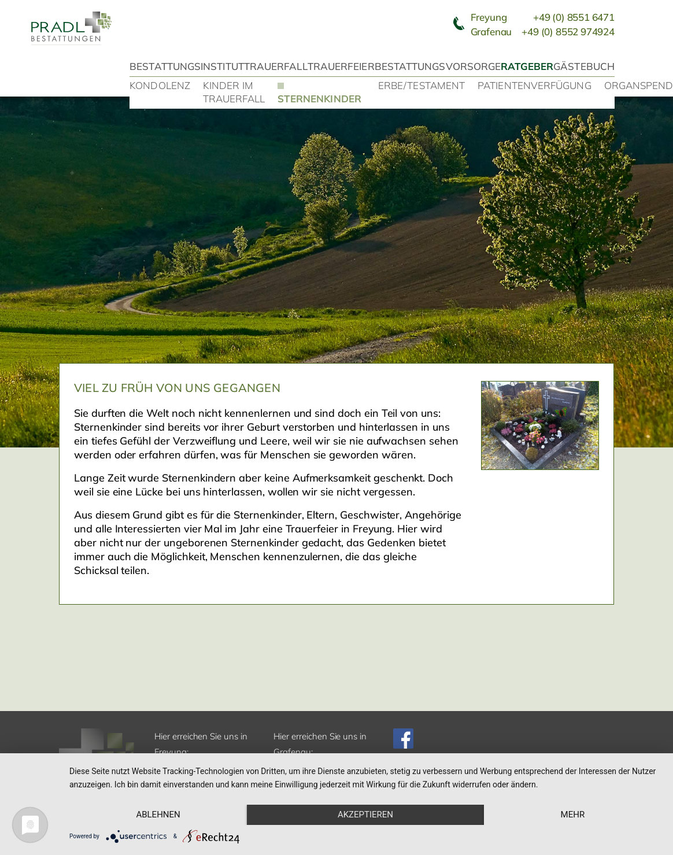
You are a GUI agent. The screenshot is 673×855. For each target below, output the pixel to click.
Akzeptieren (365, 814)
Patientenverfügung (534, 85)
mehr (573, 814)
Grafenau (543, 31)
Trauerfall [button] (276, 66)
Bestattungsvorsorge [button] (438, 66)
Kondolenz (160, 85)
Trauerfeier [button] (341, 66)
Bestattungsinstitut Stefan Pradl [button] (187, 73)
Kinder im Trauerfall (234, 92)
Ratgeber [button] (527, 66)
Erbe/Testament (421, 85)
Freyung (543, 17)
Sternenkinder (319, 98)
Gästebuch (584, 66)
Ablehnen (158, 814)
